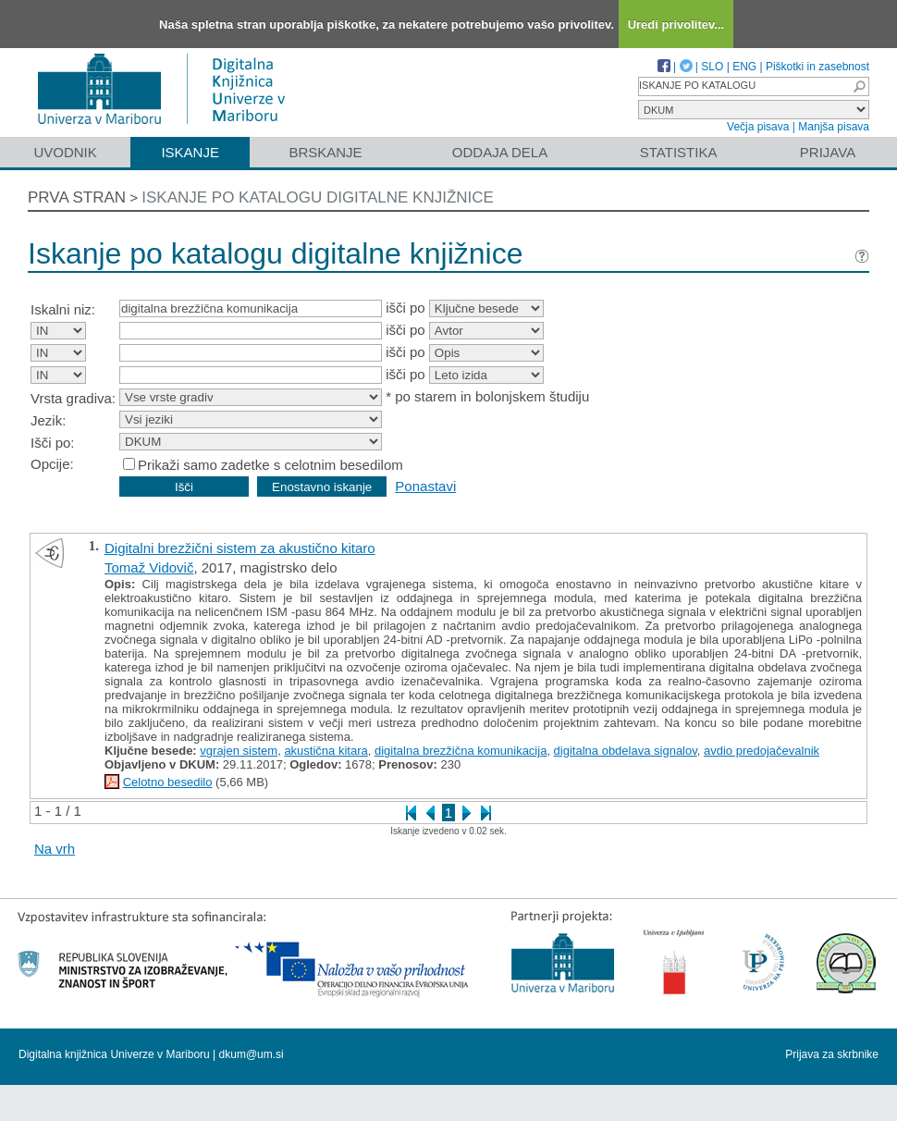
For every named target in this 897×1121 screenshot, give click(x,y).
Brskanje (325, 152)
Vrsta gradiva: (73, 398)
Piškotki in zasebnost (817, 66)
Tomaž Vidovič (148, 567)
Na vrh (54, 848)
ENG (744, 66)
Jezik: (48, 420)
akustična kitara (325, 751)
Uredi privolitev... (676, 24)
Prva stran (77, 197)
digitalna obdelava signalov (625, 751)
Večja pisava (758, 126)
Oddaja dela (499, 152)
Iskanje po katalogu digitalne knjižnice (317, 197)
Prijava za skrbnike (832, 1054)
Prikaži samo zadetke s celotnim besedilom (270, 465)
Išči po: (53, 442)
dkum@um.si (251, 1054)
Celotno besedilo (168, 782)
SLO (712, 66)
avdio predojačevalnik (761, 751)
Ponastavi (425, 486)
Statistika (679, 152)
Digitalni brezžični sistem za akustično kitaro (239, 548)
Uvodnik (64, 152)
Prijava (827, 152)
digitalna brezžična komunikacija (461, 751)
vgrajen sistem (238, 751)
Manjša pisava (833, 126)
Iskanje (190, 152)
